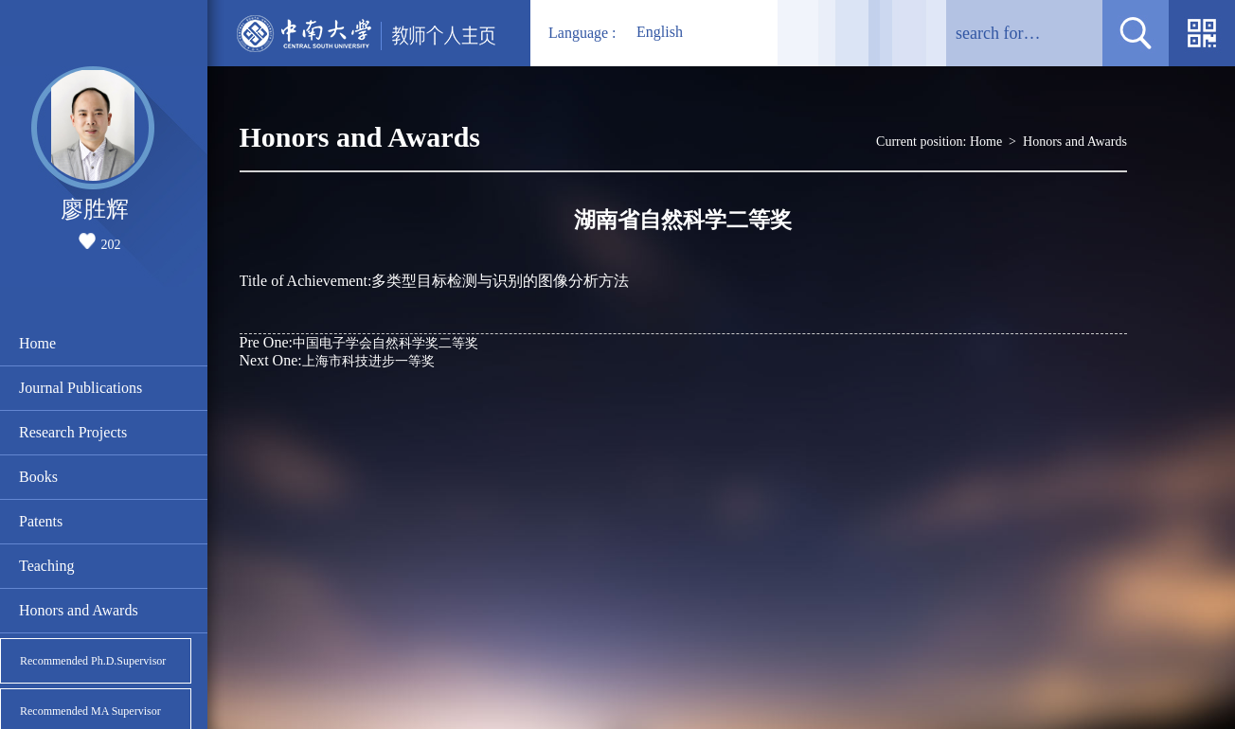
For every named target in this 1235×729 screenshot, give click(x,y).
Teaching (46, 566)
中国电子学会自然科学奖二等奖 (359, 342)
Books (38, 477)
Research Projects (73, 432)
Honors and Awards (78, 610)
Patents (41, 521)
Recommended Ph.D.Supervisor (93, 660)
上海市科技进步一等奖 (337, 360)
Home (37, 343)
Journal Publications (80, 388)
